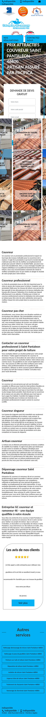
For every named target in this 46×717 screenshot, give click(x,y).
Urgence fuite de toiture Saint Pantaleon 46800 (23, 678)
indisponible (9, 710)
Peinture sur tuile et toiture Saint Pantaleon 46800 (23, 660)
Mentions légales (31, 713)
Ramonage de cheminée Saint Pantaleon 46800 (23, 691)
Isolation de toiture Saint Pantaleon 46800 (23, 672)
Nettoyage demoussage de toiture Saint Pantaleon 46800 (23, 648)
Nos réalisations (11, 39)
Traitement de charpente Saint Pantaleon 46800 (23, 684)
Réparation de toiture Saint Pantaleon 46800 (23, 666)
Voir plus (23, 603)
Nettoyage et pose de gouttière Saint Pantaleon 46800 (23, 654)
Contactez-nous (33, 39)
